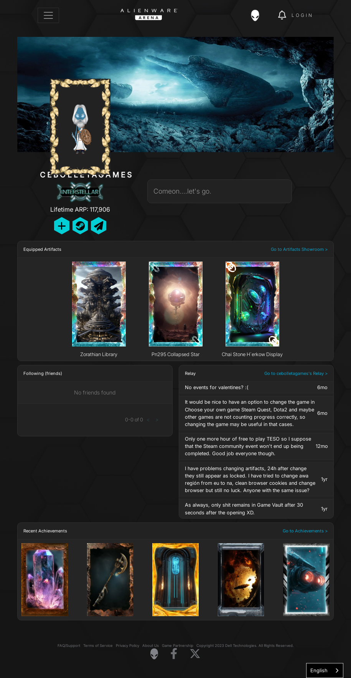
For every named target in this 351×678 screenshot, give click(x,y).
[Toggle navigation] (48, 15)
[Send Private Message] (98, 225)
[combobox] (324, 670)
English (319, 670)
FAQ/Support (69, 645)
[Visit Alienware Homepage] (154, 653)
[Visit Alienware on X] (195, 654)
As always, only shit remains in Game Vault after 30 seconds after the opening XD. (244, 508)
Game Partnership (177, 645)
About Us (150, 645)
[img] (259, 15)
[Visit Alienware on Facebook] (173, 654)
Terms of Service (98, 645)
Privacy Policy (127, 645)
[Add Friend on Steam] (80, 225)
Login (302, 15)
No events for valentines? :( (216, 387)
